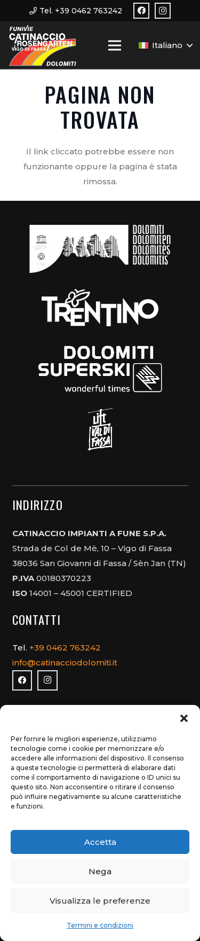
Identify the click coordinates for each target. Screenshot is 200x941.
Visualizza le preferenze (100, 901)
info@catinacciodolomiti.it (64, 662)
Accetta (100, 842)
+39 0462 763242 (66, 647)
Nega (100, 871)
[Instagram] (163, 11)
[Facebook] (141, 11)
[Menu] (114, 45)
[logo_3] (42, 45)
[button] (184, 718)
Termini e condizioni (100, 925)
